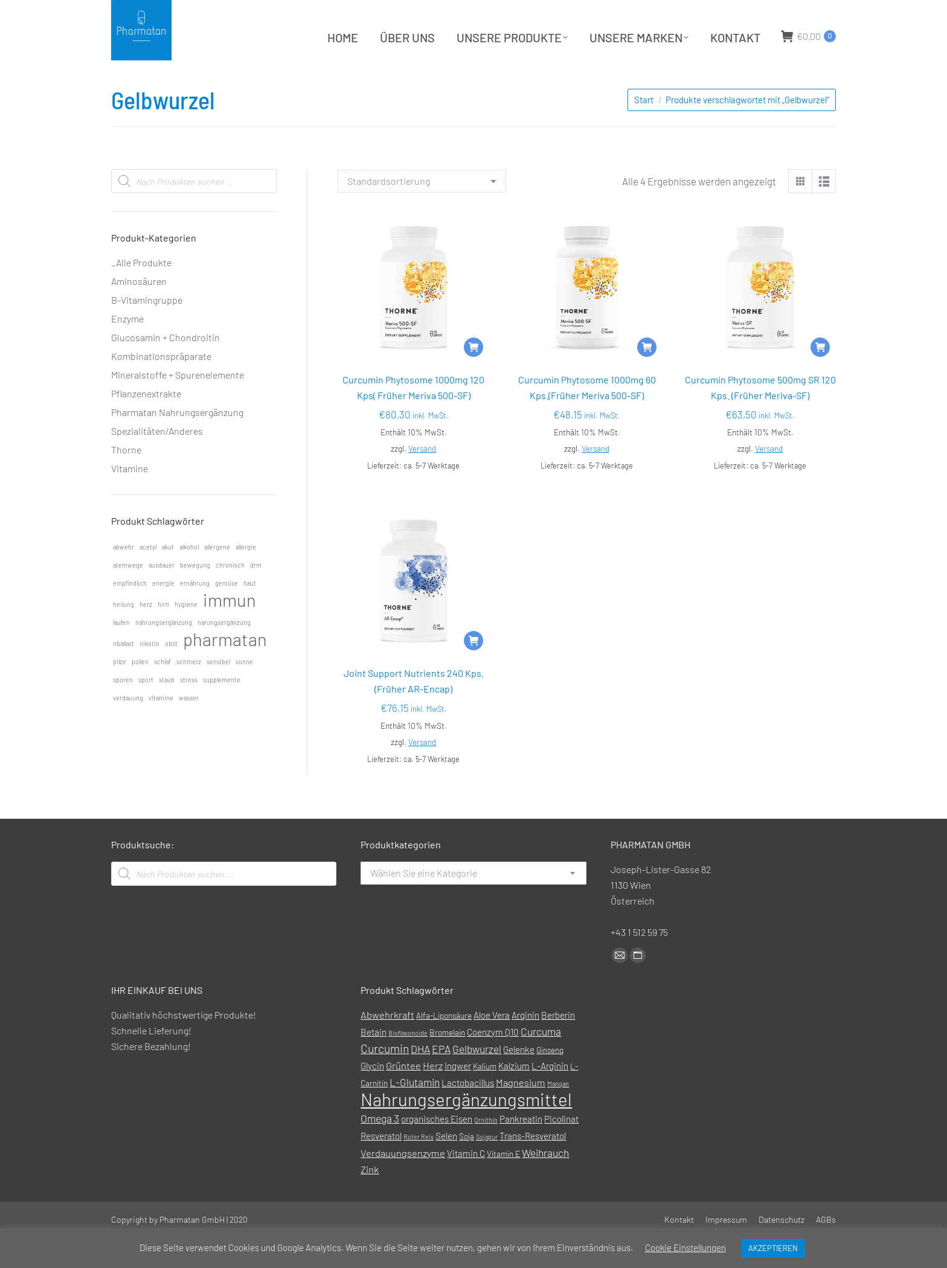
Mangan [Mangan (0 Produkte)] (558, 1114)
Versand (422, 478)
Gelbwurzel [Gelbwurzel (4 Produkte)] (476, 1079)
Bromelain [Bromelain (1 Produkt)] (447, 1062)
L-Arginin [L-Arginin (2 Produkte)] (549, 1095)
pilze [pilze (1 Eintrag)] (119, 692)
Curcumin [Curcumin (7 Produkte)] (385, 1079)
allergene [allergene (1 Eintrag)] (217, 577)
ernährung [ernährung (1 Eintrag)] (195, 613)
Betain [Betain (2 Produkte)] (374, 1062)
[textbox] (423, 903)
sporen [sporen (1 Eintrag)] (123, 710)
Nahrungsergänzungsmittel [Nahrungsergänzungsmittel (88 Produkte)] (466, 1129)
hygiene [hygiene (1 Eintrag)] (186, 634)
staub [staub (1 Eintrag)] (167, 710)
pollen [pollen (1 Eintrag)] (140, 692)
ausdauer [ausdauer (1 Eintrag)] (162, 595)
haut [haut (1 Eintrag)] (249, 613)
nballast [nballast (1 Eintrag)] (123, 673)
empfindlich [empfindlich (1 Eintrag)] (130, 613)
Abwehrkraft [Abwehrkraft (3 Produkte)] (387, 1045)
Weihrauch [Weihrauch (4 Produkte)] (545, 1183)
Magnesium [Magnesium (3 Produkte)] (520, 1112)
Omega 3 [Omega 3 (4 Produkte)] (380, 1148)
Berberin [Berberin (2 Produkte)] (558, 1045)
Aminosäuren (139, 311)
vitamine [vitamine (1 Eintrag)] (161, 728)
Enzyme (127, 348)
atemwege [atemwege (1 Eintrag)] (128, 595)
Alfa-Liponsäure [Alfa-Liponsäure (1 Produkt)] (444, 1045)
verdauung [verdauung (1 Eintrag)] (128, 728)
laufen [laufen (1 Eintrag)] (121, 652)
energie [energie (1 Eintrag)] (163, 613)
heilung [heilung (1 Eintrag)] (123, 634)
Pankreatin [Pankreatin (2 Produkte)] (520, 1149)
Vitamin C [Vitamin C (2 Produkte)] (466, 1183)
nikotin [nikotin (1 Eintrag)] (149, 673)
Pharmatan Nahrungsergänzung (177, 442)
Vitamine (129, 498)
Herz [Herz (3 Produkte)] (433, 1095)
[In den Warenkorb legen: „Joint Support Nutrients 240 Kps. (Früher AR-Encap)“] (473, 670)
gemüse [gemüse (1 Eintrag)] (226, 613)
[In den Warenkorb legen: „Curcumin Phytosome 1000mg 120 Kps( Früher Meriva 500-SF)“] (473, 377)
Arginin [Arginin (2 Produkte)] (525, 1045)
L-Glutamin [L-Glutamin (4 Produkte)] (415, 1112)
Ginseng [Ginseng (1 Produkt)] (549, 1080)
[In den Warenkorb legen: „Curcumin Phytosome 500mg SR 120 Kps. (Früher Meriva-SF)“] (820, 377)
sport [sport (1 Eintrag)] (145, 710)
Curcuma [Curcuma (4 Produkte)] (541, 1061)
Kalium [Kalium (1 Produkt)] (484, 1096)
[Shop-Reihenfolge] (422, 211)
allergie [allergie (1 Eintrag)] (246, 577)
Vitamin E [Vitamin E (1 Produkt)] (503, 1184)
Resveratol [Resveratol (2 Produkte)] (381, 1166)
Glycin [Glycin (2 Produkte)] (372, 1095)
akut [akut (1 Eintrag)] (168, 577)
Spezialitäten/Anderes (157, 461)
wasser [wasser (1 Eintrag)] (189, 728)
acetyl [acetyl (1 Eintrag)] (148, 577)
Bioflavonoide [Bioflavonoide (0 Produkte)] (408, 1063)
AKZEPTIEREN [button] (773, 1248)
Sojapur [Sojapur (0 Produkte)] (487, 1167)
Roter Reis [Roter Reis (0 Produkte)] (418, 1167)
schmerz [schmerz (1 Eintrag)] (188, 692)
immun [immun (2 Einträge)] (229, 630)
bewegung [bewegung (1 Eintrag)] (195, 595)
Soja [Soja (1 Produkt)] (466, 1166)
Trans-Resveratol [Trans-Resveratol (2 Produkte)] (532, 1166)
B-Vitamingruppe (146, 330)
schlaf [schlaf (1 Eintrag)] (162, 692)
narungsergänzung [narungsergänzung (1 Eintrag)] (224, 652)
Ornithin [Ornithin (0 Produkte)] (486, 1150)
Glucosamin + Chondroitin (165, 367)
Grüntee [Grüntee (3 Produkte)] (403, 1095)
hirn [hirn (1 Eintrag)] (163, 634)
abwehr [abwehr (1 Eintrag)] (123, 577)
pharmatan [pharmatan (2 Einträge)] (225, 669)
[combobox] (473, 903)
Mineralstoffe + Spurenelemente (177, 405)
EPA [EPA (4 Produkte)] (441, 1079)
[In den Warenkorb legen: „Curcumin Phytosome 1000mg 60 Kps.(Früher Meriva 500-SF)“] (646, 377)
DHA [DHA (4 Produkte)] (420, 1079)
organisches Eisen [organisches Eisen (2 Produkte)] (436, 1149)
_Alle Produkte (141, 292)
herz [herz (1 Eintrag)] (146, 634)
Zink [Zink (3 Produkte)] (370, 1199)
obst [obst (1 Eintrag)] (171, 673)
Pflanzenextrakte (146, 423)
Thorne (126, 479)
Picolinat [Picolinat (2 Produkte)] (561, 1149)
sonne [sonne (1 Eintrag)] (244, 692)
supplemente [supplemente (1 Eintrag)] (221, 710)
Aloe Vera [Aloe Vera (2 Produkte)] (492, 1045)
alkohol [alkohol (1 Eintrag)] (189, 577)
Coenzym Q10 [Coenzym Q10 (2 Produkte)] (493, 1062)
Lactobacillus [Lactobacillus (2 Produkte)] (467, 1112)
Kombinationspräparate (161, 386)
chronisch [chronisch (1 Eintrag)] (230, 595)
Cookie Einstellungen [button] (685, 1247)
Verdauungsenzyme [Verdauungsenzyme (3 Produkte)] (403, 1183)
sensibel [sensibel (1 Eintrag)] (218, 692)
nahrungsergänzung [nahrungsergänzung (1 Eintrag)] (163, 652)
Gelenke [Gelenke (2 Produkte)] (518, 1079)
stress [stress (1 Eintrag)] (188, 710)
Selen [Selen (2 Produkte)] (446, 1166)
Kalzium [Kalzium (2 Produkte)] (514, 1095)
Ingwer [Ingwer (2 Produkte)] (458, 1095)
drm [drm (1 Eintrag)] (256, 595)
